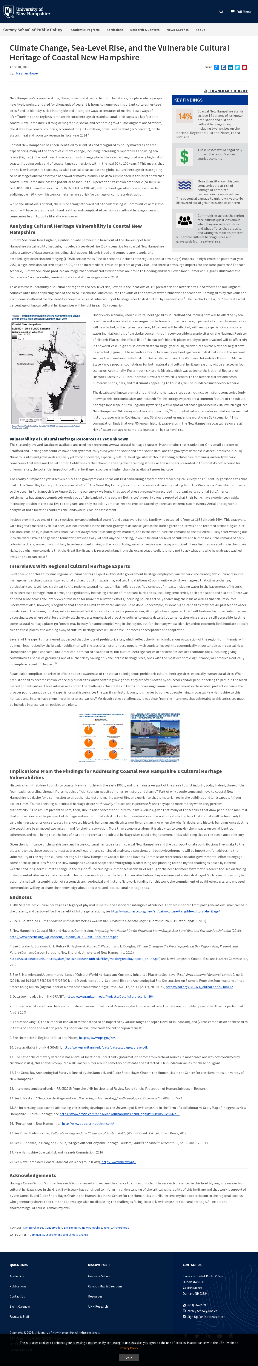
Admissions (115, 30)
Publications (18, 1286)
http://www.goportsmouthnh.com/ (88, 1123)
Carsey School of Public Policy (33, 29)
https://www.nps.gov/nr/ (97, 1037)
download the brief (226, 91)
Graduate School (99, 1276)
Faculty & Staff (19, 1316)
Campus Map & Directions (105, 1286)
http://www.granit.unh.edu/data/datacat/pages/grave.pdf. (105, 1047)
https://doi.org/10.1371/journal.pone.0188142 (199, 987)
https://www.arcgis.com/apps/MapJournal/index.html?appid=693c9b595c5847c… (120, 1114)
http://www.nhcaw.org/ (118, 1162)
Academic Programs (85, 30)
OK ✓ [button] (129, 1358)
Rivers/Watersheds (116, 1227)
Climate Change (33, 1227)
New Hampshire (92, 1227)
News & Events (178, 30)
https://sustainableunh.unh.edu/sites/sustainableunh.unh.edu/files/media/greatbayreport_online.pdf (85, 958)
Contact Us (17, 1296)
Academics (17, 1276)
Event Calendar (20, 1306)
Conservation (53, 1227)
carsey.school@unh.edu (203, 1311)
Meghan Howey (27, 73)
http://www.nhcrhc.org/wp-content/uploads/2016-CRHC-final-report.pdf (64, 937)
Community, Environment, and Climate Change (59, 1235)
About (200, 30)
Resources (95, 1296)
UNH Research (98, 1306)
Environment (72, 1227)
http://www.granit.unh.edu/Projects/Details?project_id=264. (109, 996)
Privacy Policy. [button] (129, 1348)
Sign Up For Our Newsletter (206, 1317)
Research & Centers (145, 30)
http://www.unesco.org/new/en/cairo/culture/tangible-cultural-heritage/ (165, 911)
